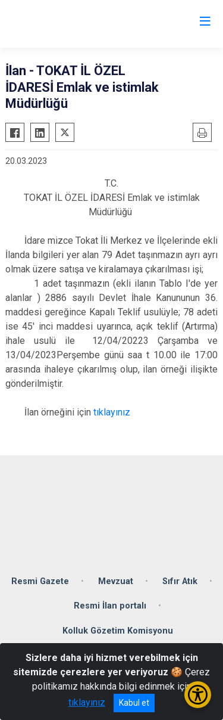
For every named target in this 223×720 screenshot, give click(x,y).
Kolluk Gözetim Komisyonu (117, 631)
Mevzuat (115, 581)
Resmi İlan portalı (110, 606)
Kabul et (134, 702)
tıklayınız (113, 412)
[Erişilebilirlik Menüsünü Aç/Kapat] (197, 694)
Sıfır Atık (179, 581)
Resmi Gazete (40, 581)
